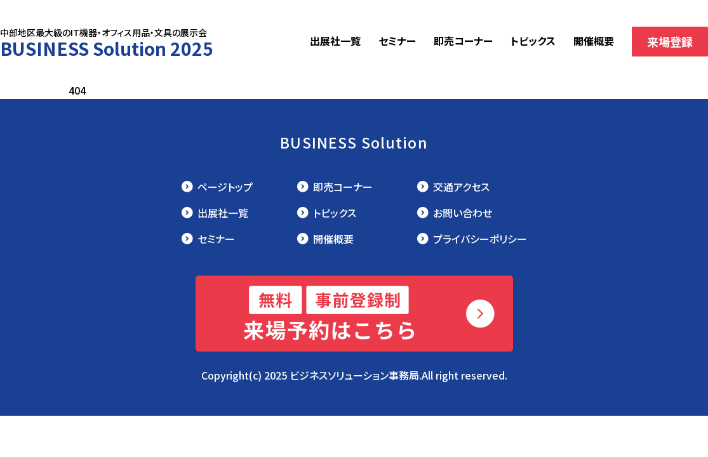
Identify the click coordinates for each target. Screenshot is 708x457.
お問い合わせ (462, 212)
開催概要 (593, 40)
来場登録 (670, 41)
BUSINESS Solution (354, 142)
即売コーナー (463, 40)
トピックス (533, 40)
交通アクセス (461, 186)
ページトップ (225, 186)
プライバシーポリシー (480, 238)
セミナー (397, 40)
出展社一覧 (335, 40)
